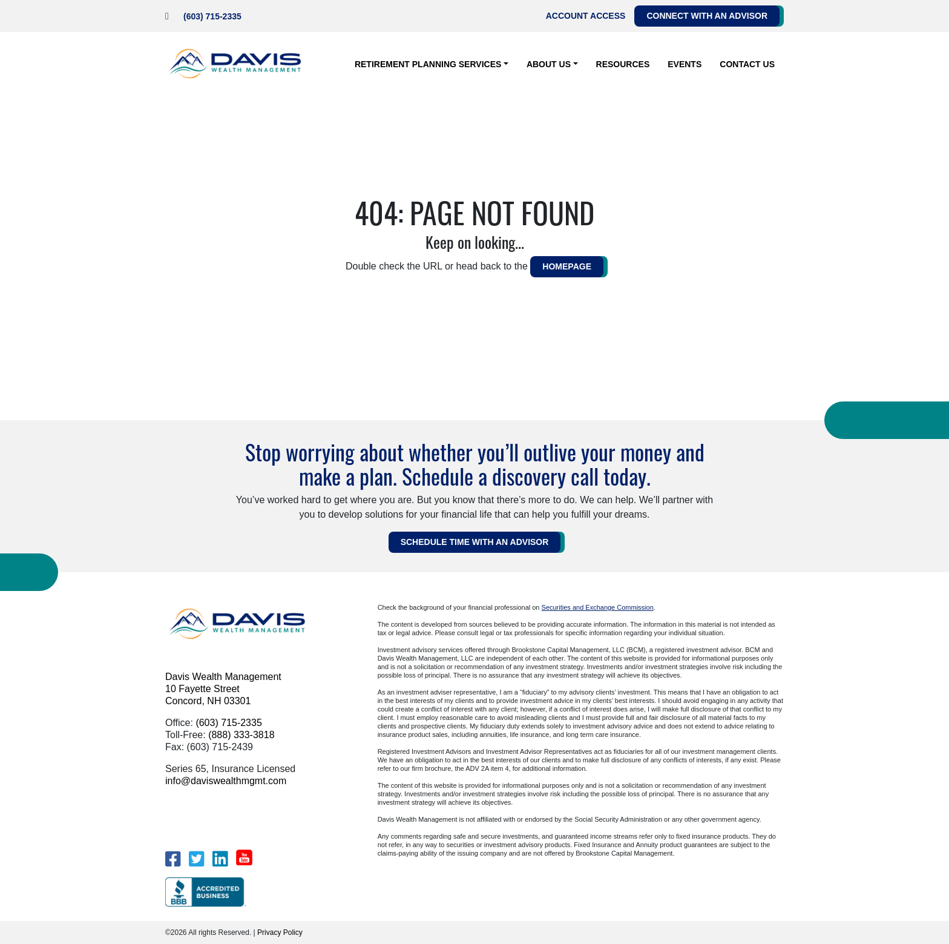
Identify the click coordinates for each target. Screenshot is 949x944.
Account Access (586, 16)
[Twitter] (196, 859)
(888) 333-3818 (241, 735)
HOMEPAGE (566, 266)
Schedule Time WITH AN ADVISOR (475, 542)
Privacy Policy (280, 932)
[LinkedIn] (220, 859)
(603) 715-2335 (212, 16)
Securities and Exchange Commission (598, 607)
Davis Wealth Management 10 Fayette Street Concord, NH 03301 (223, 689)
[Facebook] (172, 859)
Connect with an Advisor (706, 16)
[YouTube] (244, 857)
